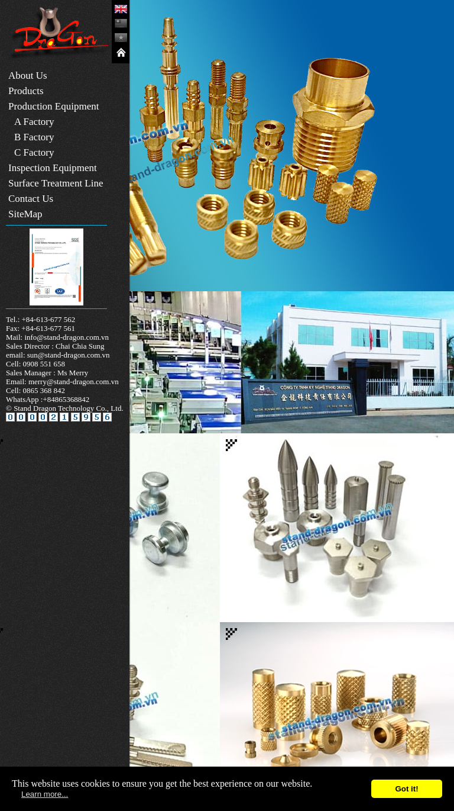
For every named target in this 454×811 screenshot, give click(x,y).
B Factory (34, 137)
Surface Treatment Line (55, 183)
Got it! (406, 788)
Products (26, 90)
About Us (27, 75)
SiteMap (25, 214)
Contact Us (30, 198)
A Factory (34, 121)
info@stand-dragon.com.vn (66, 337)
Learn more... (44, 794)
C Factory (34, 152)
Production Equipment (53, 106)
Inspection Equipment (52, 167)
